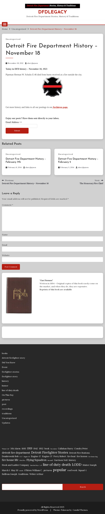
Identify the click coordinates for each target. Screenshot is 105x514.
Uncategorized (13, 39)
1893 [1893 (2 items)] (24, 448)
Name (5, 234)
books (5, 353)
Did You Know (8, 362)
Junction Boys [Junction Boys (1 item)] (34, 465)
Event (4, 367)
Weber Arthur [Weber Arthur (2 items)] (36, 474)
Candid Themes (80, 510)
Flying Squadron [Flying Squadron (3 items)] (36, 460)
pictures (6, 399)
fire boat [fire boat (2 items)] (71, 456)
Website (6, 255)
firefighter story (10, 376)
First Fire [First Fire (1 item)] (22, 460)
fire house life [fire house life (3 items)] (10, 460)
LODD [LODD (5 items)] (76, 464)
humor (5, 385)
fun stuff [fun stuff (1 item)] (50, 460)
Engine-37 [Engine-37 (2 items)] (47, 456)
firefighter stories (10, 372)
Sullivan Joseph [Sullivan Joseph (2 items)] (9, 474)
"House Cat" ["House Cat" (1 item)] (5, 449)
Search (83, 487)
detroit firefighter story (13, 358)
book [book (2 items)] (46, 448)
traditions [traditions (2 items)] (23, 474)
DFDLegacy (52, 12)
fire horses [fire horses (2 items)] (82, 456)
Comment (7, 205)
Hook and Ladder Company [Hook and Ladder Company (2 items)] (15, 465)
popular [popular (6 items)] (59, 469)
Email (4, 245)
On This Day (7, 395)
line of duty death (10, 390)
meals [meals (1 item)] (21, 470)
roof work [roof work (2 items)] (72, 470)
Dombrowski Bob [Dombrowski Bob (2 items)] (10, 456)
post (4, 404)
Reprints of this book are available (56, 289)
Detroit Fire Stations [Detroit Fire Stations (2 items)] (79, 452)
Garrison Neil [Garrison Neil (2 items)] (61, 460)
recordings (7, 409)
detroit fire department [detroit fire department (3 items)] (16, 452)
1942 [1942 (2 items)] (35, 448)
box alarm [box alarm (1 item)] (53, 449)
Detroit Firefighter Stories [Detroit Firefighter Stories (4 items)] (49, 452)
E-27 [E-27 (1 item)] (21, 456)
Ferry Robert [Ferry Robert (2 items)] (60, 456)
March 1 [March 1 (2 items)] (6, 470)
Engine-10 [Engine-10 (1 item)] (27, 456)
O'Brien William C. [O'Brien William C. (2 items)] (33, 470)
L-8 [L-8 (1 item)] (41, 465)
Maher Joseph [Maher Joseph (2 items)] (90, 465)
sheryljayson (32, 63)
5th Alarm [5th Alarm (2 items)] (15, 448)
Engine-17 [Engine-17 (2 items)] (36, 456)
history (5, 381)
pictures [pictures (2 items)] (47, 470)
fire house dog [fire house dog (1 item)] (92, 456)
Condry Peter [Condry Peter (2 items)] (81, 448)
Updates (6, 422)
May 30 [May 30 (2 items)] (14, 470)
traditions (7, 413)
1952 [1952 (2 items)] (41, 448)
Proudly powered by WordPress (33, 510)
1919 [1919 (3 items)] (29, 448)
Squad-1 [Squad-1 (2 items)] (82, 470)
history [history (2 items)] (72, 460)
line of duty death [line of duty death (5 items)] (57, 464)
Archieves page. (60, 107)
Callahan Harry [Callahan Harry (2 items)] (65, 448)
